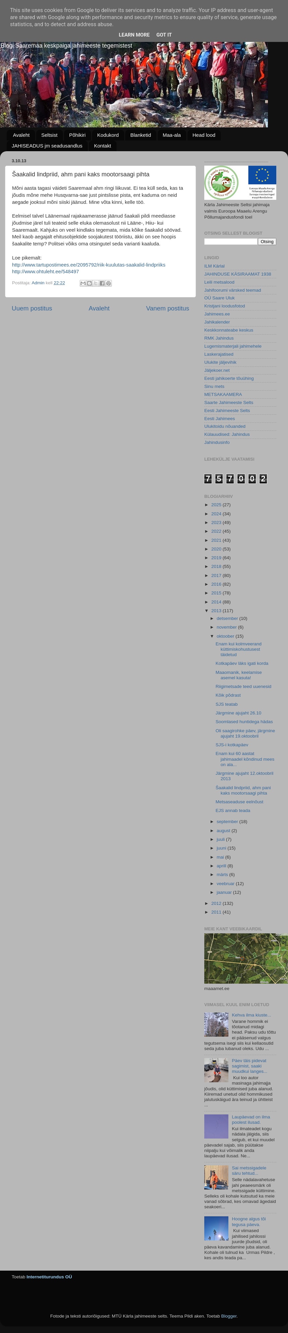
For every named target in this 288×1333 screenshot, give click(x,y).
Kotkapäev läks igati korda (242, 663)
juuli (221, 839)
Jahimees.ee (217, 313)
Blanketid (140, 135)
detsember (228, 618)
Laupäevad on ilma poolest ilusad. (251, 1119)
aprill (222, 865)
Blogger (228, 1316)
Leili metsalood (219, 282)
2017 (217, 575)
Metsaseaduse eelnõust (240, 801)
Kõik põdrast (228, 695)
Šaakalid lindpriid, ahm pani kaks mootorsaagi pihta (243, 790)
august (224, 830)
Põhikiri (77, 135)
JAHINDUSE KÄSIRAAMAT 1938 (237, 274)
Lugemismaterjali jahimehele (233, 346)
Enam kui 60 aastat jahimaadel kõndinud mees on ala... (245, 759)
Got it (164, 35)
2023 (217, 522)
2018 (217, 566)
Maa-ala (172, 135)
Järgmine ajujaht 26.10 (239, 712)
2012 (217, 903)
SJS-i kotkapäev (232, 744)
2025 (217, 504)
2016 (217, 584)
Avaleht (21, 135)
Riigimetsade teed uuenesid (244, 686)
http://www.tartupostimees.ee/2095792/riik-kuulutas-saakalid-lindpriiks (88, 265)
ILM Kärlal (214, 266)
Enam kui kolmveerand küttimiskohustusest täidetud (239, 649)
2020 (217, 549)
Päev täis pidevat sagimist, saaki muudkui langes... (249, 1066)
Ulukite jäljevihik (220, 362)
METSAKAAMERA (223, 394)
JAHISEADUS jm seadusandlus (47, 146)
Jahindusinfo (217, 442)
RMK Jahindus (219, 338)
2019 (217, 557)
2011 (217, 912)
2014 (217, 601)
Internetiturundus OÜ (49, 1276)
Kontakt (102, 146)
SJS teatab (227, 704)
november (227, 627)
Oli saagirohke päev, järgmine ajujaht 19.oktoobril (245, 733)
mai (221, 857)
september (228, 821)
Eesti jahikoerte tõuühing (229, 378)
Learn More (134, 35)
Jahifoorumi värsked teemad (232, 290)
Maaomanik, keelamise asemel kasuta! (239, 675)
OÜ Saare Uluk (219, 297)
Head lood (204, 135)
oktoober (226, 636)
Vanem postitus (167, 308)
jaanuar (225, 892)
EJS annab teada (233, 810)
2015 (217, 592)
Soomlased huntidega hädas (244, 721)
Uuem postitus (32, 308)
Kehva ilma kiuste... (251, 1015)
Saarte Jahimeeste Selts (228, 402)
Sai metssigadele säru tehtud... (249, 1170)
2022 (217, 531)
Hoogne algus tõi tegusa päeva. (249, 1221)
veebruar (226, 883)
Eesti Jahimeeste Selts (227, 410)
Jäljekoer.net (217, 370)
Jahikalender (217, 322)
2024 (217, 513)
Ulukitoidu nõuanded (224, 426)
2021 (217, 540)
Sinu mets (214, 386)
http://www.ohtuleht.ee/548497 (45, 271)
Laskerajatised (218, 354)
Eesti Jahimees (219, 418)
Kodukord (108, 135)
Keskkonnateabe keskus (228, 330)
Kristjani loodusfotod (224, 305)
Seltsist (49, 135)
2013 (217, 610)
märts (223, 874)
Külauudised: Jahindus (227, 434)
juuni (222, 848)
